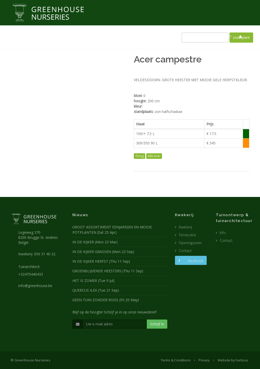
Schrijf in (157, 324)
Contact (185, 250)
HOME (79, 36)
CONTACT (224, 36)
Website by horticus (233, 360)
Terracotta (187, 234)
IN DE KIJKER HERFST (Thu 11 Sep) (101, 261)
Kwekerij (185, 227)
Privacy (204, 360)
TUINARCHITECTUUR (148, 36)
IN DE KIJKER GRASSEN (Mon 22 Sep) (103, 251)
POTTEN (177, 36)
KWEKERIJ (118, 36)
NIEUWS (97, 36)
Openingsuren (190, 242)
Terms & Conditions (176, 360)
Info (223, 232)
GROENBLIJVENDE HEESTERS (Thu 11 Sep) (107, 271)
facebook (190, 260)
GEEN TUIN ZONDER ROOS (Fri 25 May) (105, 299)
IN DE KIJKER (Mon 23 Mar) (95, 242)
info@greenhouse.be (35, 285)
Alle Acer (154, 156)
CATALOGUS (200, 36)
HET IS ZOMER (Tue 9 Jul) (93, 280)
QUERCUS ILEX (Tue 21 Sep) (95, 290)
